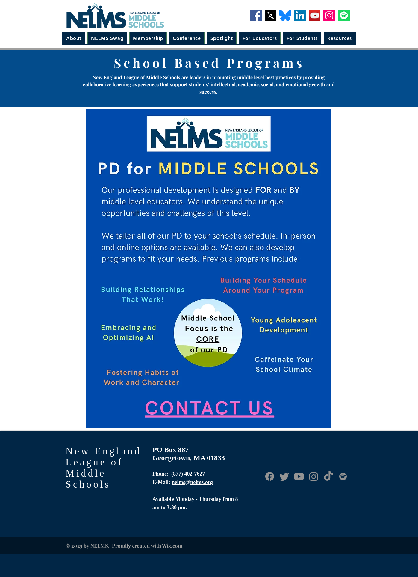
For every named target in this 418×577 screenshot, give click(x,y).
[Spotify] (344, 15)
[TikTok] (328, 476)
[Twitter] (284, 476)
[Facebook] (256, 15)
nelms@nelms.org (192, 482)
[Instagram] (329, 15)
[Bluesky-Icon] (285, 15)
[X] (270, 15)
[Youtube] (299, 476)
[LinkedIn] (300, 15)
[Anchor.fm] (343, 476)
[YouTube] (314, 15)
